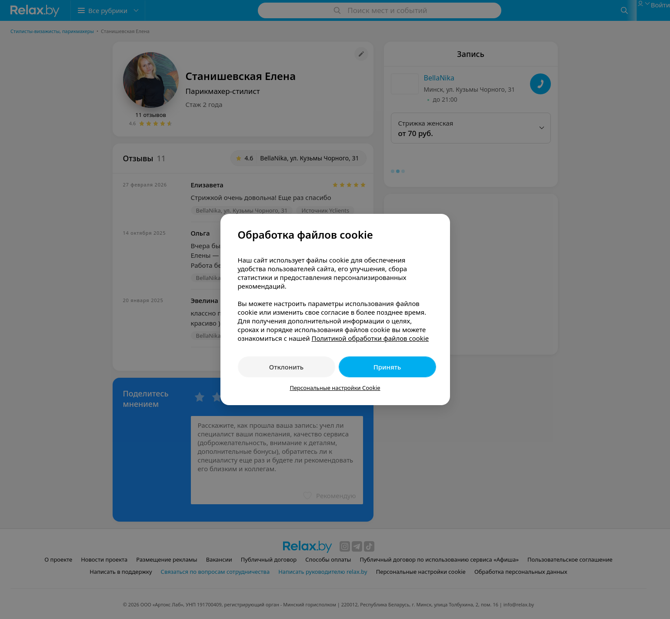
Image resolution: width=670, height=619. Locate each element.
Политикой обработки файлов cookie (370, 338)
